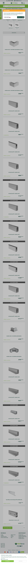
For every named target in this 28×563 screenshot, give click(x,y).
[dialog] (14, 558)
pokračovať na (21, 17)
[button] (14, 559)
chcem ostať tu (7, 17)
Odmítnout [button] (21, 561)
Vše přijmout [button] (7, 561)
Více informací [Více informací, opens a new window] (3, 558)
